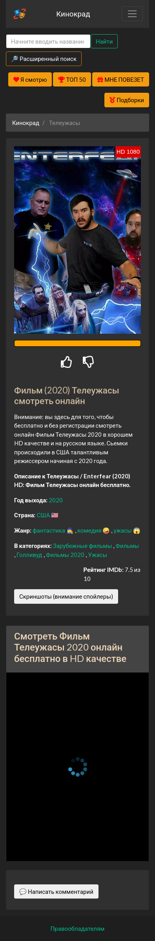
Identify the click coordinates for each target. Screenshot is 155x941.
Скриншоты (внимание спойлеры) (66, 596)
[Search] (48, 41)
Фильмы (127, 545)
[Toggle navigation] (132, 13)
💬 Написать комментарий (56, 891)
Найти (104, 41)
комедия (90, 530)
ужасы (123, 530)
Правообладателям (78, 928)
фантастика (49, 530)
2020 (56, 500)
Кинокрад (73, 13)
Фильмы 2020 (66, 554)
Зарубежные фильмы (83, 545)
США (43, 514)
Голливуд (30, 554)
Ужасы (97, 554)
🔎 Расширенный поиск (44, 58)
